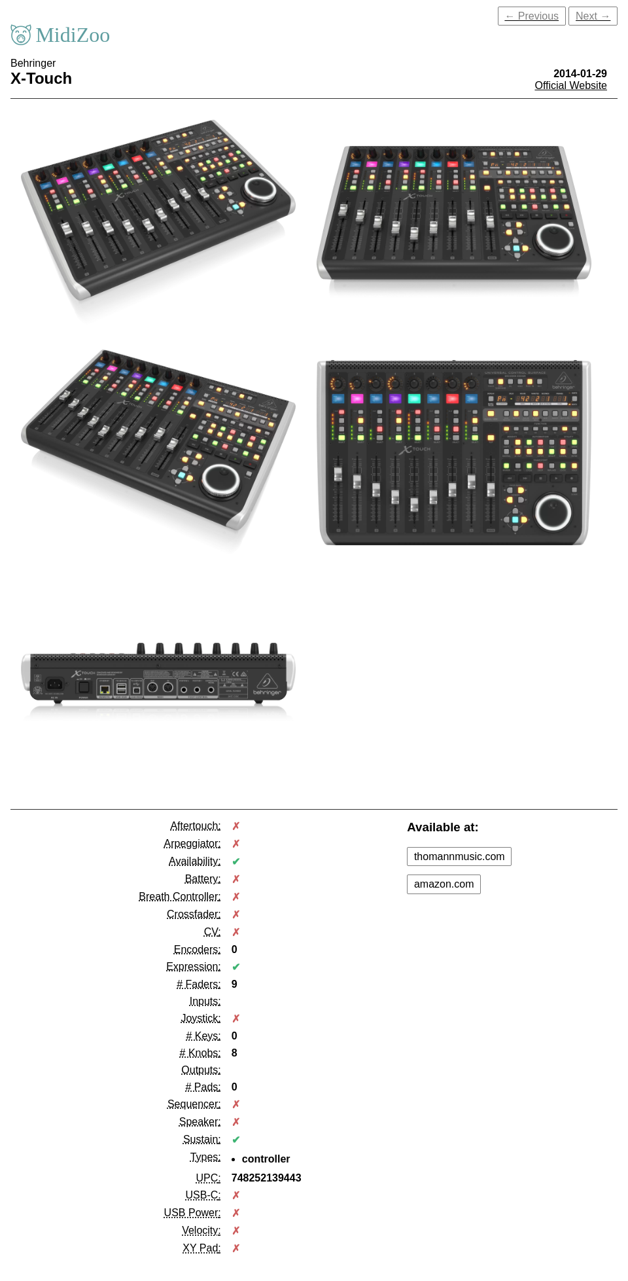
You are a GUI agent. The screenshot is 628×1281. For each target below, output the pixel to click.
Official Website (570, 85)
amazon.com (444, 884)
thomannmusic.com (459, 856)
